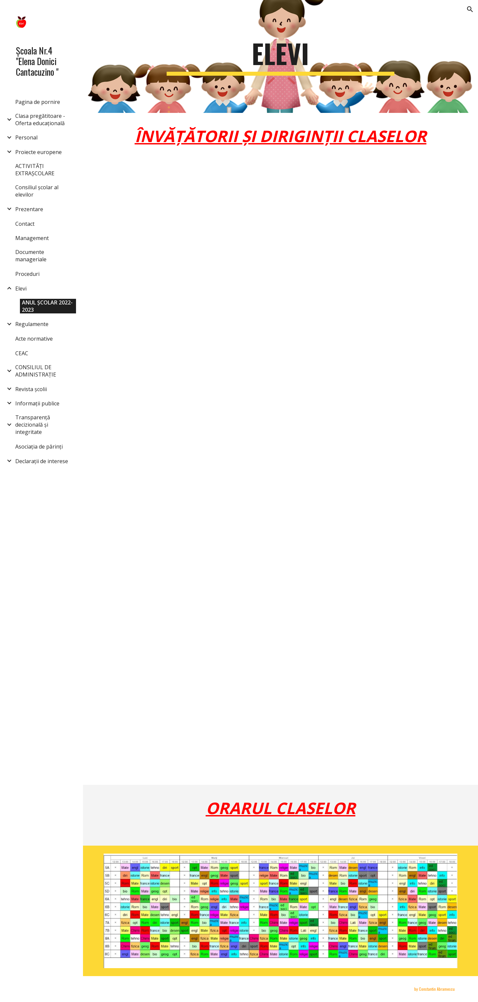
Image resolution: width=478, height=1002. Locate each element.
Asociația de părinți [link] (39, 446)
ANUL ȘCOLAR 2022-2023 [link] (47, 306)
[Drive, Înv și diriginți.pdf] (265, 479)
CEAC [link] (21, 353)
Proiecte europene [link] (38, 152)
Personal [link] (26, 137)
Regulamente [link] (31, 324)
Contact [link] (25, 223)
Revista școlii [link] (31, 389)
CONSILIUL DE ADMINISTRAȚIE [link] (35, 371)
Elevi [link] (21, 288)
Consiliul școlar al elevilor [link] (36, 191)
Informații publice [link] (37, 403)
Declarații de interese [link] (41, 461)
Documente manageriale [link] (30, 255)
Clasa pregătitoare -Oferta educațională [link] (40, 119)
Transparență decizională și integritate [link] (32, 425)
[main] (280, 56)
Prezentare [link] (29, 209)
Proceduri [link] (27, 274)
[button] (470, 9)
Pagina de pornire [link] (37, 102)
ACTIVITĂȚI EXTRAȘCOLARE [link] (34, 169)
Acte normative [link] (34, 338)
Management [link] (32, 238)
